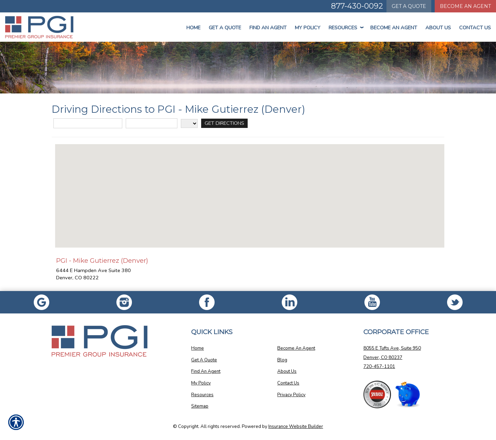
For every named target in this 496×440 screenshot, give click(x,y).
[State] (189, 123)
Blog (282, 360)
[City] (151, 123)
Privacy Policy (291, 395)
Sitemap (199, 406)
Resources (345, 27)
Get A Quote (204, 360)
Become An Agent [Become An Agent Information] (465, 6)
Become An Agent (393, 27)
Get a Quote (225, 27)
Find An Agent (268, 27)
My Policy (307, 27)
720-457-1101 (379, 366)
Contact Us (475, 27)
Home (193, 27)
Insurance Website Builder (295, 426)
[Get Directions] (224, 123)
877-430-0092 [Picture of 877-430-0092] (357, 6)
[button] (249, 189)
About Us (438, 27)
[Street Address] (87, 123)
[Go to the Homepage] (41, 27)
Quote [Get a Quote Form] (409, 6)
